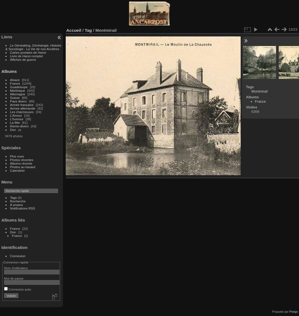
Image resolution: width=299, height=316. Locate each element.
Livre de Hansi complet (26, 56)
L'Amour (16, 115)
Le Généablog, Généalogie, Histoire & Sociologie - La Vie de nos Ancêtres (33, 47)
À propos (16, 204)
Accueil (73, 30)
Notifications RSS (22, 208)
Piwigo (293, 311)
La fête (15, 122)
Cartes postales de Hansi (28, 52)
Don (13, 129)
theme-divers (19, 126)
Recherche (18, 201)
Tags (13, 197)
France (15, 83)
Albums (9, 71)
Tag (88, 30)
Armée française (22, 105)
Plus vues (17, 156)
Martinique (17, 90)
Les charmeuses (22, 112)
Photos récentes (21, 160)
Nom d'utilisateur (16, 268)
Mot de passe (14, 278)
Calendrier (17, 170)
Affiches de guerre (23, 59)
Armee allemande (22, 108)
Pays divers (18, 101)
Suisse (15, 97)
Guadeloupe (19, 87)
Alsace (15, 80)
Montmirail (259, 91)
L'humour (17, 119)
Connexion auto (17, 289)
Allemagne (17, 94)
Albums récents (21, 163)
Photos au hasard (22, 167)
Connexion (17, 256)
